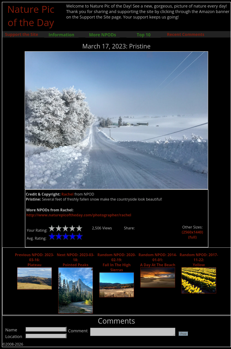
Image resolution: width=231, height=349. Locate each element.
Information (61, 35)
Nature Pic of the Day (31, 15)
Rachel (67, 194)
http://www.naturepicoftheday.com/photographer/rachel (78, 214)
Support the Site (21, 34)
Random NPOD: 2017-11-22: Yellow (199, 259)
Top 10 (143, 35)
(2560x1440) (192, 232)
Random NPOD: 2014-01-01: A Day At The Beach (158, 259)
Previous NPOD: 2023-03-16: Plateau (34, 259)
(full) (192, 237)
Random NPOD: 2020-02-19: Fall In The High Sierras (116, 262)
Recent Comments (185, 34)
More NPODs (102, 35)
